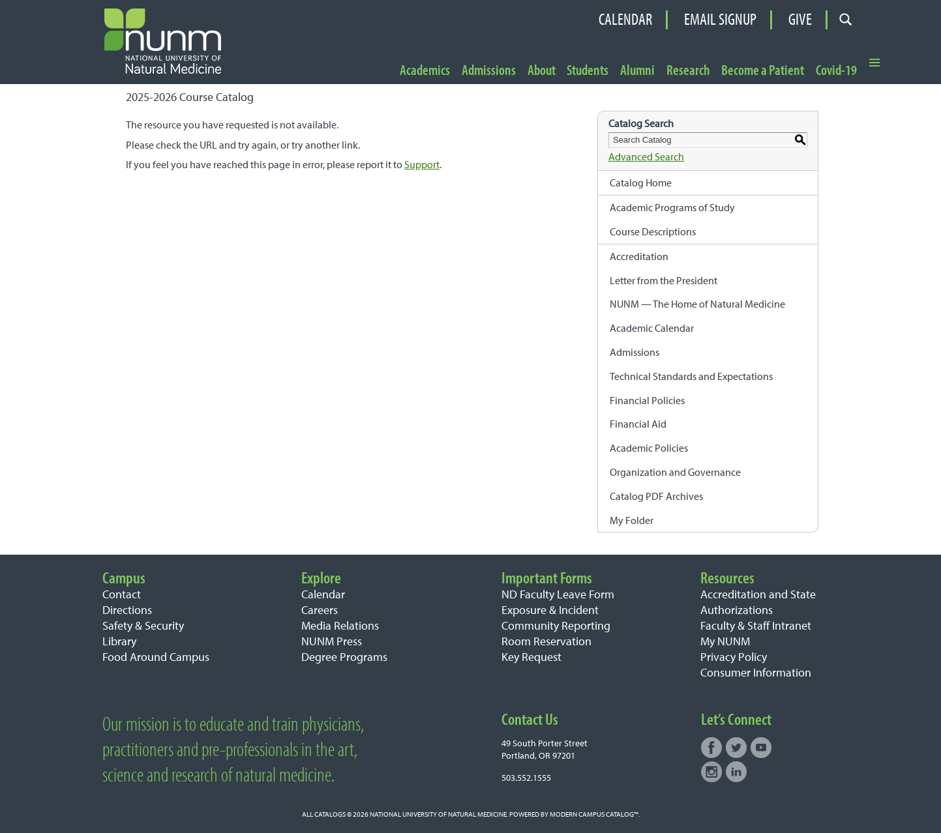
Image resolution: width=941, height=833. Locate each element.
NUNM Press (331, 641)
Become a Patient (762, 71)
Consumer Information (755, 672)
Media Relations (340, 625)
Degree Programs (344, 656)
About (542, 71)
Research (688, 71)
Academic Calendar (652, 327)
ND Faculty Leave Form (557, 594)
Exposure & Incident (550, 609)
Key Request (531, 656)
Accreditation (639, 256)
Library (119, 641)
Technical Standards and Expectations (691, 376)
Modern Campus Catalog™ (594, 814)
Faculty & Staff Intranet (755, 625)
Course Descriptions (653, 231)
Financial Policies (647, 400)
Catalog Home (641, 182)
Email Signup (720, 19)
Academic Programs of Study (672, 207)
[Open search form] (846, 19)
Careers (319, 609)
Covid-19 (836, 71)
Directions (127, 609)
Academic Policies (649, 447)
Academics (425, 71)
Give (800, 19)
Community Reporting (555, 625)
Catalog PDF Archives (656, 496)
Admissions (489, 71)
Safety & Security (143, 625)
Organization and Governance (675, 471)
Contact (121, 594)
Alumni (637, 71)
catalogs (330, 814)
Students (587, 71)
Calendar (625, 19)
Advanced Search (646, 156)
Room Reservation (546, 641)
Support (422, 164)
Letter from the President (663, 280)
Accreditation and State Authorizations (758, 602)
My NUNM (725, 641)
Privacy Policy (733, 656)
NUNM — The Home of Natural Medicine (697, 303)
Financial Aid (638, 423)
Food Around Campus (155, 656)
